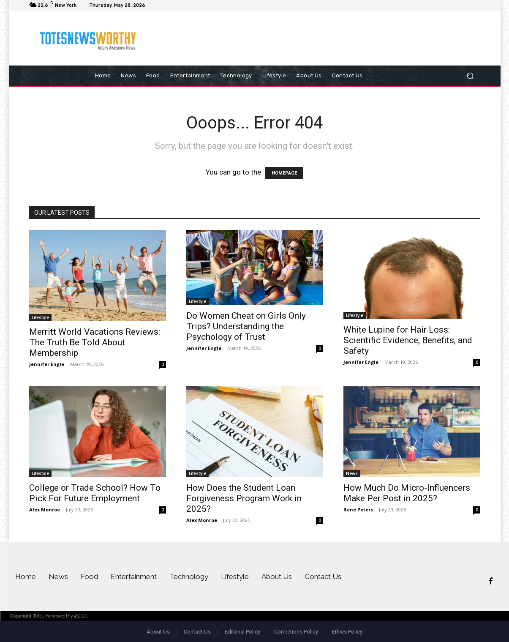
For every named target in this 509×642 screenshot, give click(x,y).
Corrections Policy (296, 631)
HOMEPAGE (284, 173)
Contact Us (197, 631)
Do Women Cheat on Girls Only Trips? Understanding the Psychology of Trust (246, 326)
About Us (158, 631)
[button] (470, 76)
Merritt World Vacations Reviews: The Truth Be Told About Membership (94, 342)
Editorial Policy (242, 631)
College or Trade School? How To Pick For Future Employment (95, 493)
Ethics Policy (347, 631)
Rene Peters (358, 509)
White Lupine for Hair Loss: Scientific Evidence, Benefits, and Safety (407, 340)
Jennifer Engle (46, 364)
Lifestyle (40, 317)
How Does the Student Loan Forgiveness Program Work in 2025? (244, 498)
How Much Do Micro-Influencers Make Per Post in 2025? (406, 493)
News (352, 473)
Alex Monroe (44, 509)
